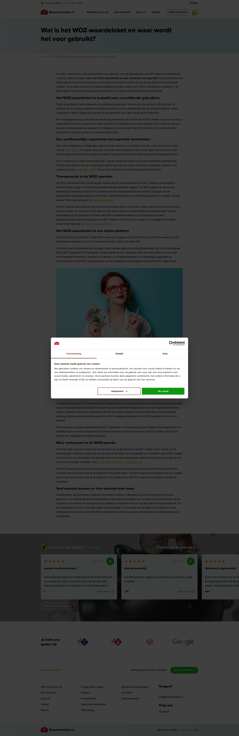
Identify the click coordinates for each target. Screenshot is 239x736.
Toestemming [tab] (73, 353)
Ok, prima (163, 391)
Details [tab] (119, 353)
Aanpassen (119, 391)
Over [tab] (165, 353)
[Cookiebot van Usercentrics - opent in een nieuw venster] (171, 343)
